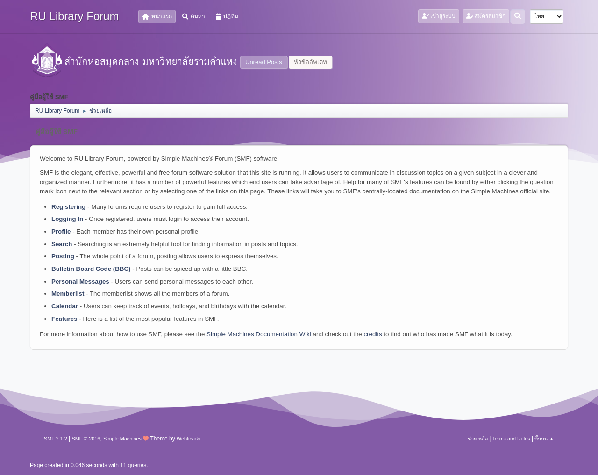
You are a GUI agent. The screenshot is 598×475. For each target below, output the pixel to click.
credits (372, 334)
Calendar (64, 306)
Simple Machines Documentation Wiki (258, 334)
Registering (68, 206)
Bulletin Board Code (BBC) (91, 268)
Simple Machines (122, 438)
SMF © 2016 (86, 438)
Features (64, 318)
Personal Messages (80, 281)
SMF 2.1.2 (55, 438)
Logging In (67, 218)
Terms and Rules (511, 438)
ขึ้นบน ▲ (544, 438)
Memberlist (67, 293)
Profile (61, 231)
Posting (62, 256)
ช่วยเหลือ (478, 438)
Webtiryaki (188, 438)
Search (61, 244)
